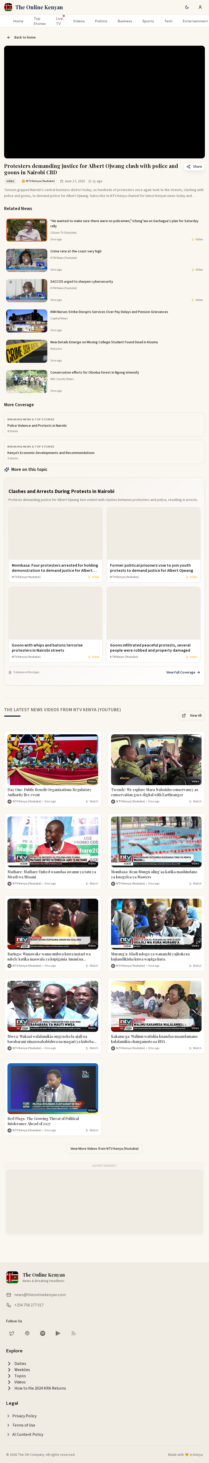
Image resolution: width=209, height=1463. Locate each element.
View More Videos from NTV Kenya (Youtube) (104, 1148)
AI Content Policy (24, 1434)
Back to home (21, 37)
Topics (16, 1376)
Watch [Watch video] (92, 802)
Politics (101, 21)
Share (194, 166)
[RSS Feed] (73, 1333)
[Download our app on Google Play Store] (58, 1333)
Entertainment (195, 21)
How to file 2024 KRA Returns (36, 1388)
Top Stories (40, 21)
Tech (168, 21)
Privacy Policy (21, 1416)
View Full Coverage (183, 672)
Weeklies (18, 1370)
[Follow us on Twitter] (11, 1333)
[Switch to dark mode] (187, 7)
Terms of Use (20, 1425)
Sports (148, 21)
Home (18, 21)
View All (192, 715)
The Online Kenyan (39, 7)
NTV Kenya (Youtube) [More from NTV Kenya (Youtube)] (27, 802)
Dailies (16, 1364)
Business (125, 21)
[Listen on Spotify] (42, 1333)
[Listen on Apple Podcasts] (27, 1333)
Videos (79, 21)
